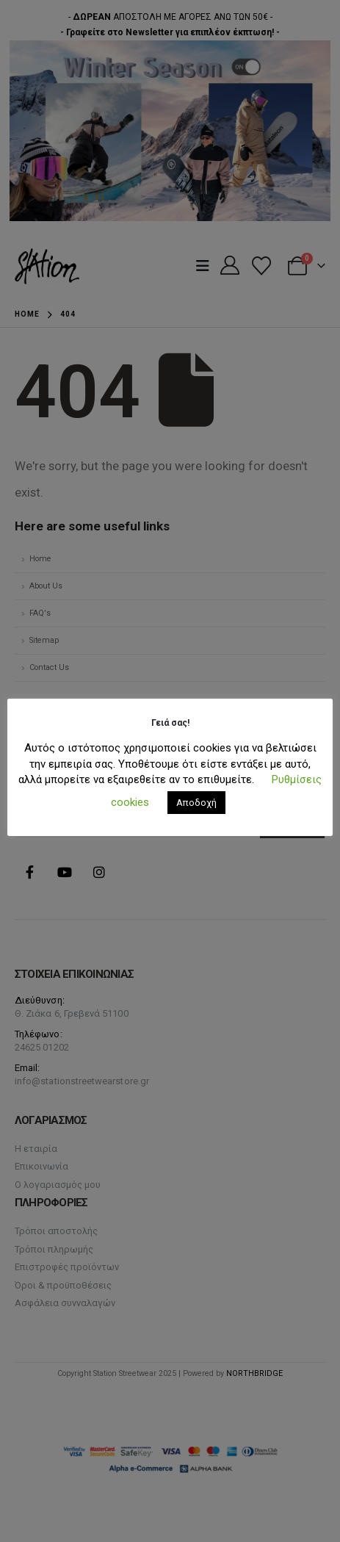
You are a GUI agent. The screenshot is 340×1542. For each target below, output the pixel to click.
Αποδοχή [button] (196, 802)
